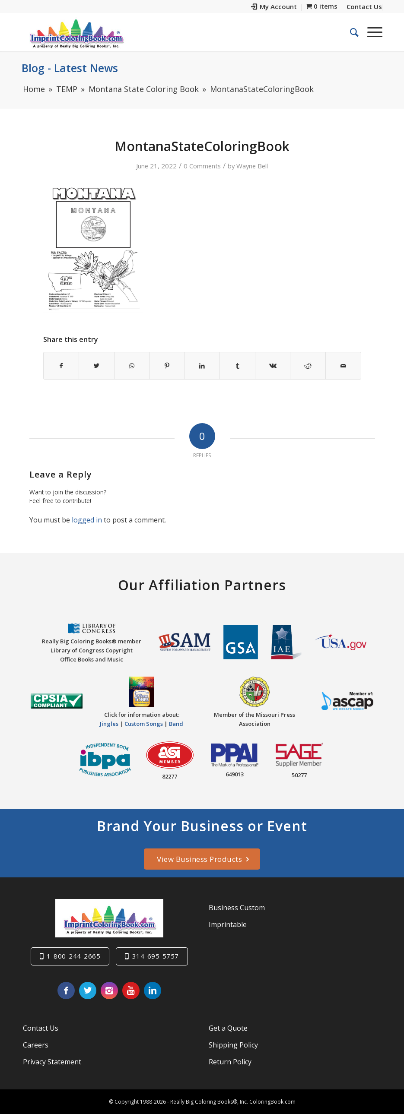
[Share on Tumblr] (237, 365)
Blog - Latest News (70, 67)
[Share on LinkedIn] (202, 365)
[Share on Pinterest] (167, 365)
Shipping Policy (233, 1045)
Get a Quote (228, 1028)
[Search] (350, 32)
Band (176, 724)
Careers (35, 1045)
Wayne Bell (252, 165)
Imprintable (228, 924)
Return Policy (230, 1062)
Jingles (109, 724)
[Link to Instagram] (109, 990)
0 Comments (202, 165)
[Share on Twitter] (96, 365)
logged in (87, 520)
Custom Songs (143, 724)
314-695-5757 (155, 956)
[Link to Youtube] (131, 990)
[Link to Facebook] (66, 990)
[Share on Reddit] (307, 365)
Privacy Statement (52, 1062)
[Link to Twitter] (87, 990)
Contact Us (40, 1028)
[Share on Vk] (272, 365)
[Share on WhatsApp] (132, 365)
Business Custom (237, 907)
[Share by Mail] (343, 365)
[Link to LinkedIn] (152, 990)
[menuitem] (274, 7)
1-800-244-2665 (73, 956)
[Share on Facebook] (61, 365)
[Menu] (370, 32)
